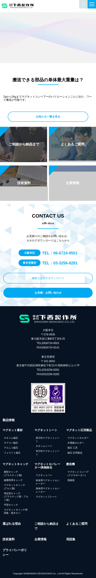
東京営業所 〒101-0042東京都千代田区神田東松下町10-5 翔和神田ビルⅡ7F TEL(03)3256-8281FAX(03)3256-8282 (48, 365)
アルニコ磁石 (11, 447)
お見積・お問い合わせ (48, 292)
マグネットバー (44, 475)
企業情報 (40, 539)
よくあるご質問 (76, 523)
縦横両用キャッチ (13, 480)
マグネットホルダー (78, 438)
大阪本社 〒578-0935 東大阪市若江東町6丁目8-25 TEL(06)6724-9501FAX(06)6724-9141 (48, 339)
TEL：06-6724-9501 (60, 253)
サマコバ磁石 (11, 443)
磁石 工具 (72, 447)
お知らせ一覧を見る (48, 116)
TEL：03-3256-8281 (60, 263)
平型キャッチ (11, 505)
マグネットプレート (46, 497)
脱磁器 (71, 480)
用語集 (70, 539)
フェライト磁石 (12, 453)
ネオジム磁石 (11, 438)
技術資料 (9, 539)
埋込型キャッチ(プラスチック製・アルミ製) (16, 496)
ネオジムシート (44, 446)
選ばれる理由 (12, 523)
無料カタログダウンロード (48, 278)
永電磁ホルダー (75, 443)
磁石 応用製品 (74, 453)
